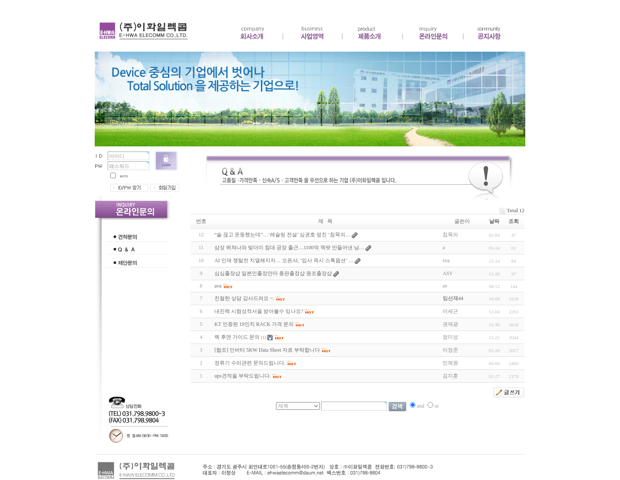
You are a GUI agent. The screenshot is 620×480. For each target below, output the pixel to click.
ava (218, 286)
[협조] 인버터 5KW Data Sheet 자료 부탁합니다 (267, 350)
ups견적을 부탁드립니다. (242, 376)
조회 (513, 221)
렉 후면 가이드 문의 (237, 337)
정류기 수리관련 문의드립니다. (249, 363)
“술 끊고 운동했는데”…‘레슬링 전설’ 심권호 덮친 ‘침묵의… (282, 235)
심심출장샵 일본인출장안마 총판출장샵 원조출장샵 (273, 273)
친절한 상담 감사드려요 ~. (244, 298)
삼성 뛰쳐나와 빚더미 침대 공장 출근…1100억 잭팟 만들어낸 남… (289, 248)
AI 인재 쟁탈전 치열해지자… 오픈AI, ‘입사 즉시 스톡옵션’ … (283, 260)
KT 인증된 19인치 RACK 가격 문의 (254, 324)
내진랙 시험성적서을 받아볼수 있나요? (258, 311)
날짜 (494, 221)
